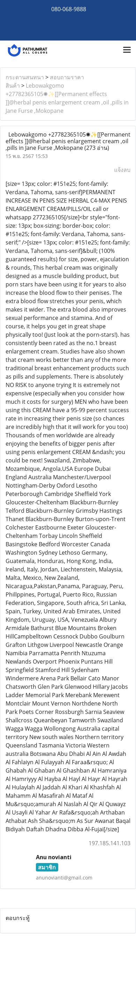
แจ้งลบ (122, 170)
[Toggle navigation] (127, 50)
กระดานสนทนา (25, 77)
